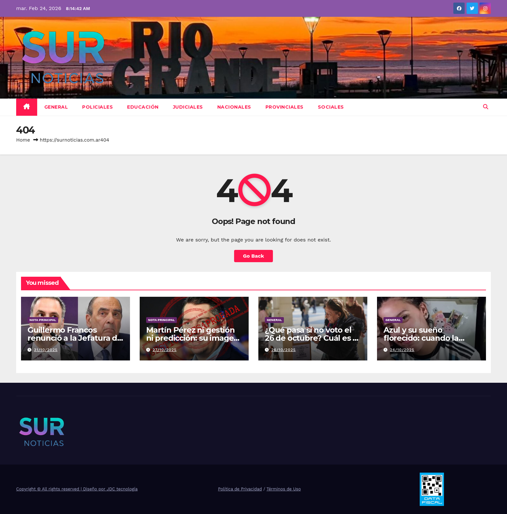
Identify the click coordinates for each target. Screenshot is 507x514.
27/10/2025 (165, 350)
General (56, 107)
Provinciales (284, 107)
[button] (485, 107)
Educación (143, 107)
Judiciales (188, 107)
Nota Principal (42, 320)
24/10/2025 (402, 350)
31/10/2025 (46, 350)
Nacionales (234, 107)
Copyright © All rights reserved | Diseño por (61, 489)
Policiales (97, 107)
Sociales (331, 107)
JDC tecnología (122, 489)
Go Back (253, 256)
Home (23, 140)
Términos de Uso (283, 489)
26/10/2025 (283, 350)
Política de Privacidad (240, 489)
